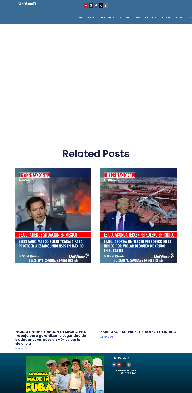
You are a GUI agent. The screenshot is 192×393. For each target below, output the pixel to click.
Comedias (141, 17)
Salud (154, 17)
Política (99, 17)
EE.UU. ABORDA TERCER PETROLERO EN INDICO (138, 332)
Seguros (186, 17)
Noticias (85, 17)
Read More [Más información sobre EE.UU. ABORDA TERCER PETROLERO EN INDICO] (107, 337)
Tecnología (169, 17)
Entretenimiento (120, 17)
